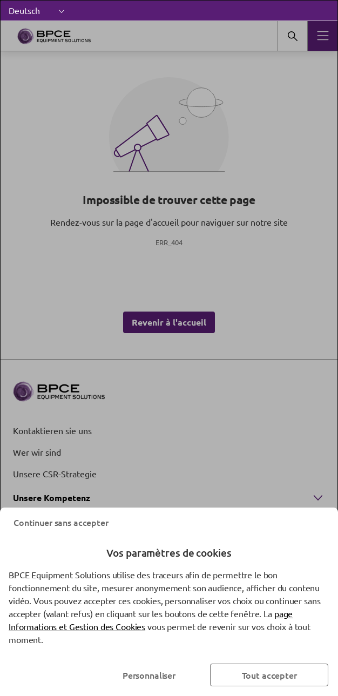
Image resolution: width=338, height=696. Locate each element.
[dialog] (169, 348)
